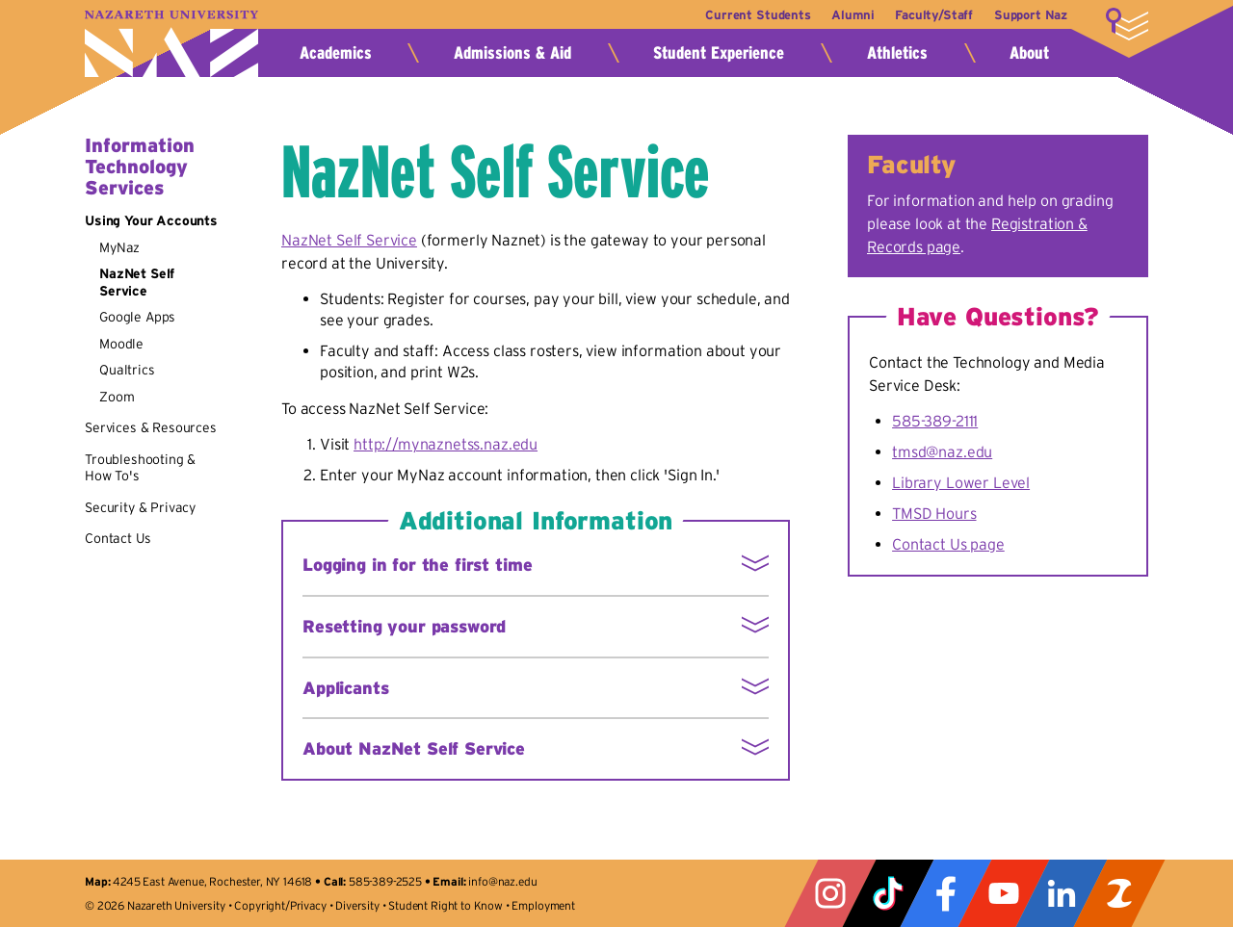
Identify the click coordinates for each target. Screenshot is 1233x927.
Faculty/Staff (929, 15)
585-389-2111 (935, 420)
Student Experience (718, 53)
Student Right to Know (445, 905)
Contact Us (117, 538)
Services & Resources (151, 427)
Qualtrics (127, 369)
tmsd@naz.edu (942, 451)
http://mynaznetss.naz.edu (446, 443)
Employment (543, 905)
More (1127, 24)
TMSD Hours (934, 513)
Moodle (121, 343)
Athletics (897, 53)
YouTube (1004, 893)
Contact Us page (948, 544)
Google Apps (137, 316)
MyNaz (119, 247)
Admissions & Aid (512, 53)
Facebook (946, 893)
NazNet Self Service (136, 282)
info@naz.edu (502, 881)
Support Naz (1030, 15)
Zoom (116, 396)
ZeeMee (1119, 893)
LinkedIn (1061, 893)
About (1029, 53)
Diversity (357, 905)
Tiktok (888, 893)
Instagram (830, 893)
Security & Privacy (140, 507)
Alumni (844, 15)
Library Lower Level (961, 482)
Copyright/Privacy (280, 905)
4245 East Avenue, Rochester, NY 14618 (212, 881)
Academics (336, 53)
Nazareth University (171, 44)
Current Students (744, 15)
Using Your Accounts (151, 220)
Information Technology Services (140, 166)
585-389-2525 (385, 881)
